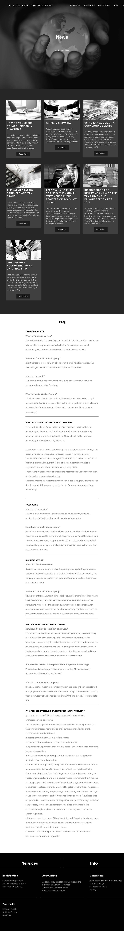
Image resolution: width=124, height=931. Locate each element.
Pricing (93, 889)
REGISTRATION (104, 5)
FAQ (67, 50)
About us (6, 915)
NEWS (116, 5)
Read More (23, 154)
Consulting (96, 875)
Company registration (12, 880)
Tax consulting (96, 883)
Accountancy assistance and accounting (61, 881)
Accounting (49, 875)
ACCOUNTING (89, 5)
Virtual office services (12, 886)
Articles (59, 50)
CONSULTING (75, 5)
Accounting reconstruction (55, 887)
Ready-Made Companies (14, 883)
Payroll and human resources (56, 884)
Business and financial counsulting (106, 880)
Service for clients (98, 886)
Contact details (9, 909)
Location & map (9, 912)
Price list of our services (53, 890)
